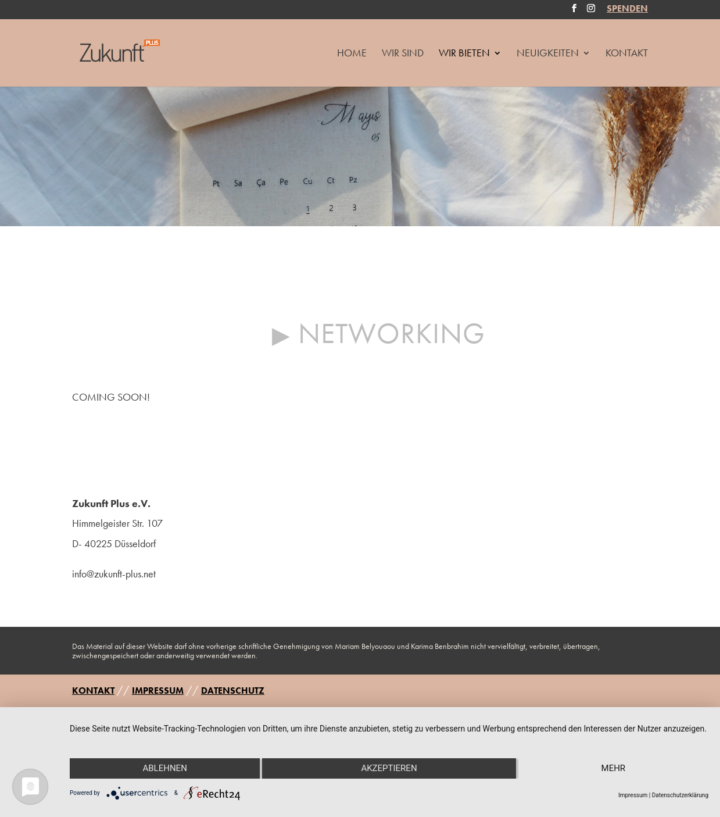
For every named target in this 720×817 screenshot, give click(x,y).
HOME (352, 54)
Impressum (632, 795)
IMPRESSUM (158, 690)
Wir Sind (403, 54)
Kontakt (627, 54)
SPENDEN (627, 10)
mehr (613, 768)
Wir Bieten (464, 54)
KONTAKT (93, 690)
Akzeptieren (389, 768)
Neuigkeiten (548, 54)
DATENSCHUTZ (232, 690)
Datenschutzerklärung (680, 795)
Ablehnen (164, 768)
